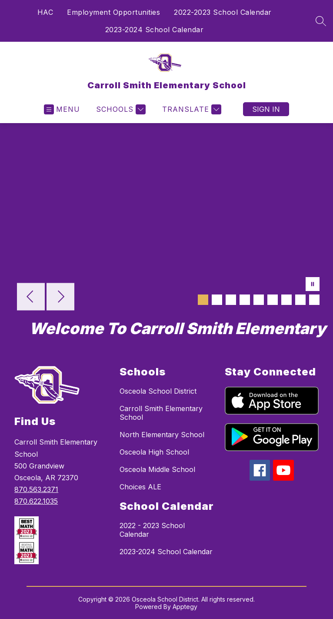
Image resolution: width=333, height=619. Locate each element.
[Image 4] (245, 299)
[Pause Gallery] (313, 285)
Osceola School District (158, 391)
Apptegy (185, 606)
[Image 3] (231, 299)
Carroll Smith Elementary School (161, 413)
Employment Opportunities (113, 12)
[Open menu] (62, 109)
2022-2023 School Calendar (223, 12)
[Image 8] (300, 299)
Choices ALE (140, 486)
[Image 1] (203, 299)
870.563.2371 (36, 489)
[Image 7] (286, 299)
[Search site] (321, 21)
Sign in (266, 109)
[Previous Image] (31, 297)
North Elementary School (162, 434)
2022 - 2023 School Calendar (152, 530)
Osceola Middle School (157, 469)
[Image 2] (217, 299)
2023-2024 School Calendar (154, 29)
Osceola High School (154, 452)
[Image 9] (314, 299)
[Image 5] (258, 299)
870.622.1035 (36, 501)
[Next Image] (60, 297)
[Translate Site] (190, 109)
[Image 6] (272, 299)
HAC (45, 12)
